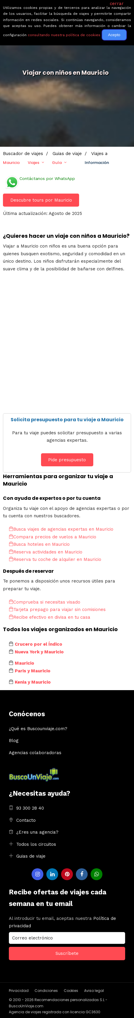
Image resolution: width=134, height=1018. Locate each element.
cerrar (117, 3)
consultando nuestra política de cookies (64, 35)
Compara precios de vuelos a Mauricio (52, 537)
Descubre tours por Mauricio (41, 200)
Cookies (71, 990)
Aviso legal (94, 990)
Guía (57, 162)
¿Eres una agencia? (37, 832)
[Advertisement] (67, 346)
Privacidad (19, 990)
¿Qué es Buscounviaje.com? (38, 728)
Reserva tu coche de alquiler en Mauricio (55, 559)
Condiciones (46, 990)
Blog (14, 740)
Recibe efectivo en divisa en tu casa (49, 617)
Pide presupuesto (67, 459)
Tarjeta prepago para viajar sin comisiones (57, 609)
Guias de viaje (30, 856)
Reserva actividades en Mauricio (45, 552)
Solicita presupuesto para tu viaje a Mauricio (67, 419)
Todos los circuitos (36, 844)
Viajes (33, 162)
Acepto (114, 35)
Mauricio (11, 162)
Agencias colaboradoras (35, 752)
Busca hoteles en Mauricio (39, 544)
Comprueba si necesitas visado (44, 602)
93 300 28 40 (30, 808)
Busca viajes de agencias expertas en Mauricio (61, 529)
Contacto (26, 820)
